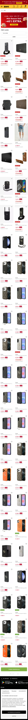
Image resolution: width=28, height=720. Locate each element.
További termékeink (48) (14, 669)
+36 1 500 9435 (6, 678)
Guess (2, 58)
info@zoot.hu (14, 678)
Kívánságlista (17, 7)
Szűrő (14, 36)
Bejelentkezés (21, 7)
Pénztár (25, 6)
